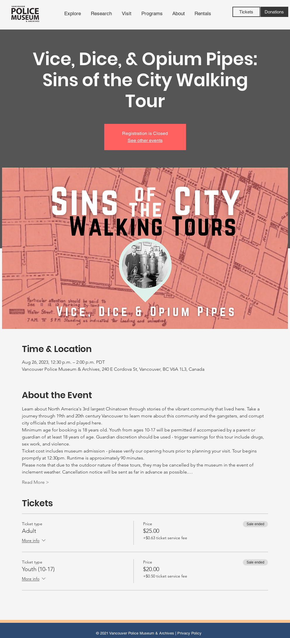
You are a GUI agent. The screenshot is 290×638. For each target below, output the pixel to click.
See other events (145, 140)
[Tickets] (246, 12)
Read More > (35, 482)
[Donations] (274, 12)
